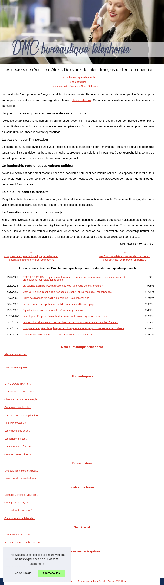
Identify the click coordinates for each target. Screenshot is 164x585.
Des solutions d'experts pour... (21, 470)
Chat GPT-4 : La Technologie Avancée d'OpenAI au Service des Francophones (67, 292)
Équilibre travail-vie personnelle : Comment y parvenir (53, 310)
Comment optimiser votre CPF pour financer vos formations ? (57, 334)
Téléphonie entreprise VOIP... (21, 558)
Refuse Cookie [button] (22, 573)
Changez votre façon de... (19, 502)
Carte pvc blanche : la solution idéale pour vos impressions (56, 298)
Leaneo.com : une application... (22, 415)
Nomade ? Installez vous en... (21, 494)
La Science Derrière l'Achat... (20, 391)
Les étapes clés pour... (17, 430)
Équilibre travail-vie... (16, 423)
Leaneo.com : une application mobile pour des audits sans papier (59, 304)
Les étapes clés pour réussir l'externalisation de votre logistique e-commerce (66, 316)
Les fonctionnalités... (16, 438)
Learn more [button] (37, 563)
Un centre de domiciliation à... (21, 478)
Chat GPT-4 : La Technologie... (21, 399)
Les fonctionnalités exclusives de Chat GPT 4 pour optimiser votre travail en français (124, 258)
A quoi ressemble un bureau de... (23, 542)
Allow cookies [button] (51, 573)
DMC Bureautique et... (17, 367)
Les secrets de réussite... (18, 446)
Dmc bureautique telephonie (79, 77)
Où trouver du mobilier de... (19, 518)
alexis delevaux (81, 100)
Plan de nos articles (15, 354)
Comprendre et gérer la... (18, 454)
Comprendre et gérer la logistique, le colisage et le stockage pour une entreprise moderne (31, 258)
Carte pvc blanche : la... (17, 407)
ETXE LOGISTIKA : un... (18, 383)
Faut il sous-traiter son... (18, 534)
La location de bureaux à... (19, 510)
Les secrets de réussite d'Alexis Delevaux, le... (78, 86)
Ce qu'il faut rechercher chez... (21, 566)
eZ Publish (120, 581)
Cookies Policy (106, 581)
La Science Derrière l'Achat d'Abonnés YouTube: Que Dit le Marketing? (63, 286)
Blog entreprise (78, 81)
